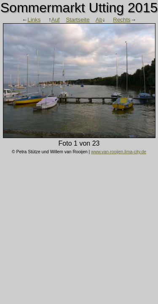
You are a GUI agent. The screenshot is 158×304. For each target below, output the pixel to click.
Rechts (121, 19)
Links (33, 19)
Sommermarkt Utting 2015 (79, 7)
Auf (55, 19)
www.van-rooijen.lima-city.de (118, 151)
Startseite (77, 19)
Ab (99, 19)
